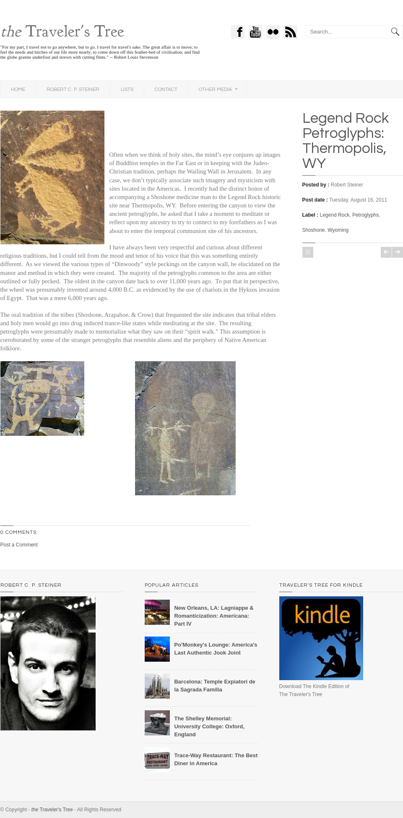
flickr (274, 33)
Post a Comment (19, 545)
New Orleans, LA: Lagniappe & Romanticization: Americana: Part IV (213, 616)
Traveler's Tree (62, 31)
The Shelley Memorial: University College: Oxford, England (209, 726)
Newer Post (386, 252)
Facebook (238, 33)
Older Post (397, 252)
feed (293, 33)
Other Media (218, 89)
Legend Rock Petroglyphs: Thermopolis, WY (345, 141)
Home (18, 89)
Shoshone (313, 230)
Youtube (255, 33)
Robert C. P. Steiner (73, 89)
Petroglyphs (365, 215)
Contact (166, 89)
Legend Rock (335, 215)
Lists (127, 89)
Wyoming (338, 230)
